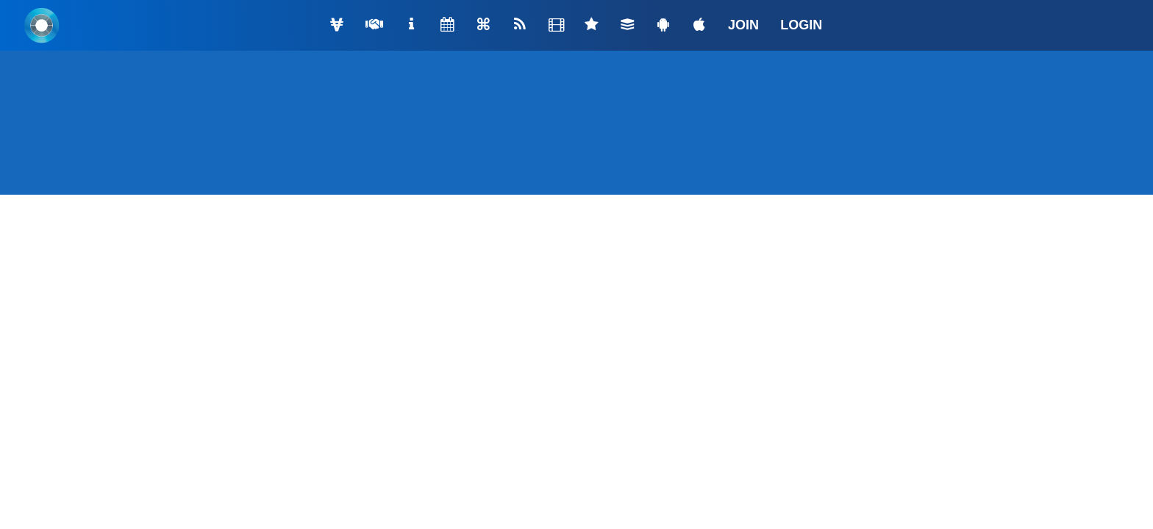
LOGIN (801, 25)
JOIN (743, 25)
